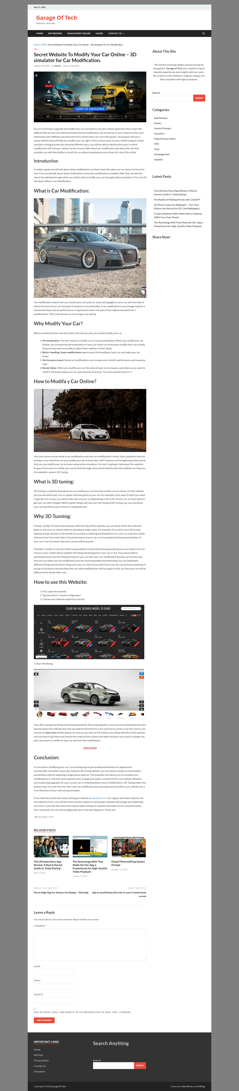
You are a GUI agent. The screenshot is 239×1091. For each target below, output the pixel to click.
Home (39, 33)
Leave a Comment (71, 66)
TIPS (44, 44)
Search (156, 92)
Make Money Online (78, 33)
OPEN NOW (90, 747)
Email (38, 980)
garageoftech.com (98, 798)
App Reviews (55, 33)
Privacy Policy (41, 1060)
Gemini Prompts (162, 128)
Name (38, 966)
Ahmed (57, 66)
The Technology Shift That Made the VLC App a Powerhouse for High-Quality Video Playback (90, 866)
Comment (40, 926)
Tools (156, 149)
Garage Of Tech (56, 17)
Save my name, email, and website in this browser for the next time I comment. (82, 1012)
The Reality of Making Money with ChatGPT (177, 199)
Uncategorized (161, 154)
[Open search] (203, 33)
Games (99, 33)
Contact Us (115, 33)
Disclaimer (39, 1071)
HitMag (201, 1086)
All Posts (38, 1054)
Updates (158, 159)
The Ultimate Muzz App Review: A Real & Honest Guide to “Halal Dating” (48, 865)
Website (38, 994)
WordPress (187, 1086)
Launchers (159, 133)
